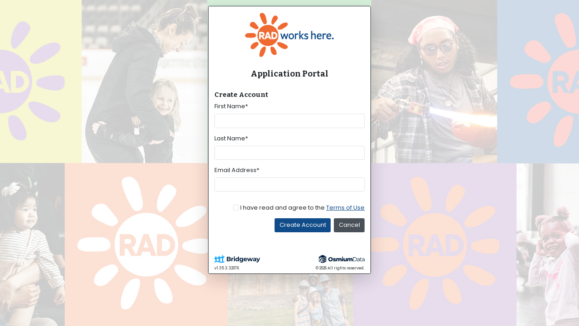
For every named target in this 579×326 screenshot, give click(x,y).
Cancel (349, 225)
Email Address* (236, 170)
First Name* (231, 106)
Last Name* (231, 138)
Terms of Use (345, 207)
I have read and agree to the (302, 207)
